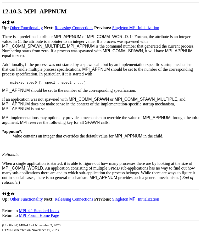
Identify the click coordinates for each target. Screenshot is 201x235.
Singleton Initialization (135, 27)
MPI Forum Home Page (39, 216)
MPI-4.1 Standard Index (39, 211)
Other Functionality (26, 27)
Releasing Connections (74, 27)
